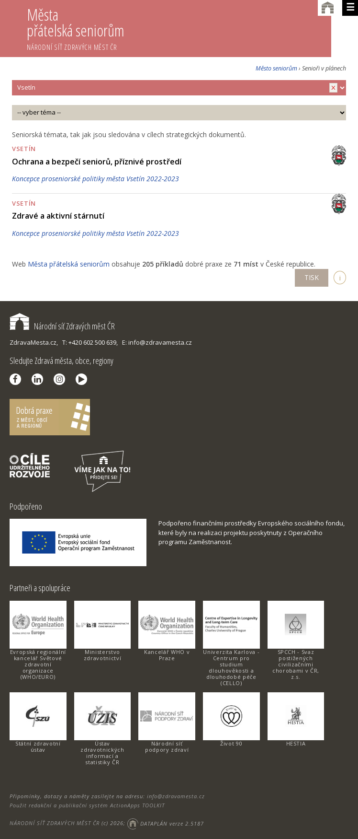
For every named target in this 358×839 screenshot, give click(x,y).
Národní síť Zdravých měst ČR (62, 326)
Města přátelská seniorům (179, 28)
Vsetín (24, 148)
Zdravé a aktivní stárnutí (58, 215)
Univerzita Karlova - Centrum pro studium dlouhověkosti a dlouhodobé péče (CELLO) (231, 667)
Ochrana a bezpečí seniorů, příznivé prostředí (96, 161)
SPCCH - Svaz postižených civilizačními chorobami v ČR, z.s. (295, 664)
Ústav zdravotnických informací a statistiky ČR (102, 753)
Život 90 (231, 743)
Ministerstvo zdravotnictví (102, 655)
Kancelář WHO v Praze (167, 655)
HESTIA (296, 743)
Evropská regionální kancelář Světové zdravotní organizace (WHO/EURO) (38, 664)
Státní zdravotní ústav (37, 746)
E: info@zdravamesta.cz (157, 342)
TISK (311, 277)
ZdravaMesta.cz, (34, 342)
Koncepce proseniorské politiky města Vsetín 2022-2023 (95, 178)
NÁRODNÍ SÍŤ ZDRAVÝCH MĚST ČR (55, 823)
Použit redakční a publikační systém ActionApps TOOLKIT (87, 805)
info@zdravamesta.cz (176, 796)
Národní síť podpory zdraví (167, 746)
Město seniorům (276, 68)
